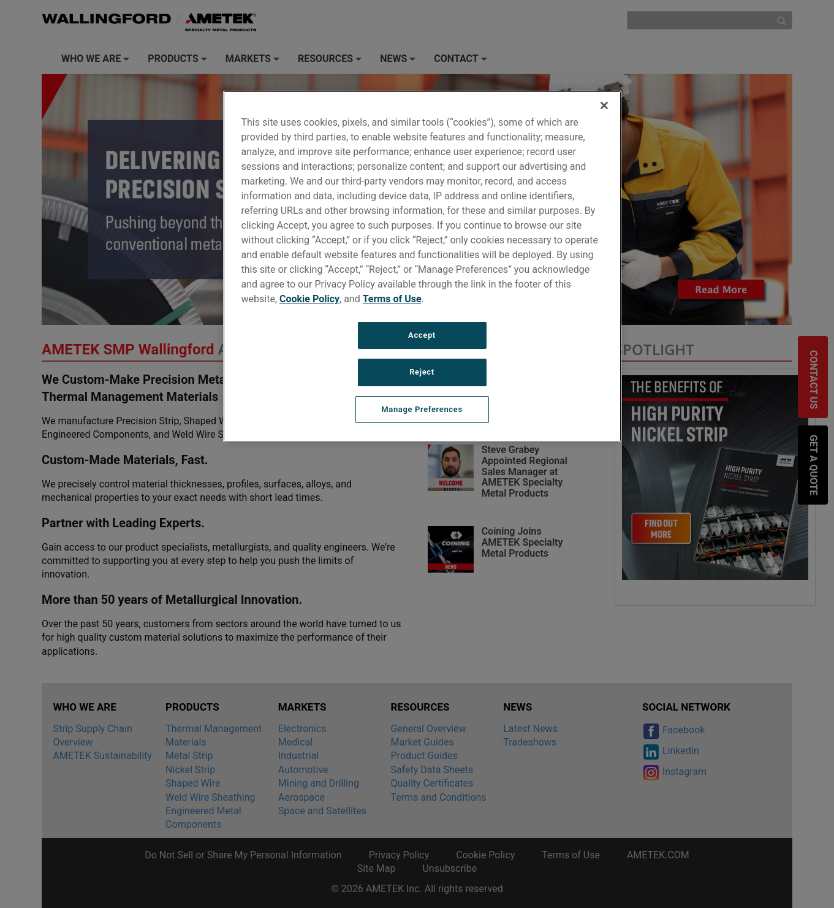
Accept (422, 335)
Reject (421, 371)
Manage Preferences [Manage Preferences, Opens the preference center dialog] (422, 409)
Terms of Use (392, 299)
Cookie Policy (309, 299)
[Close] (604, 105)
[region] (422, 266)
